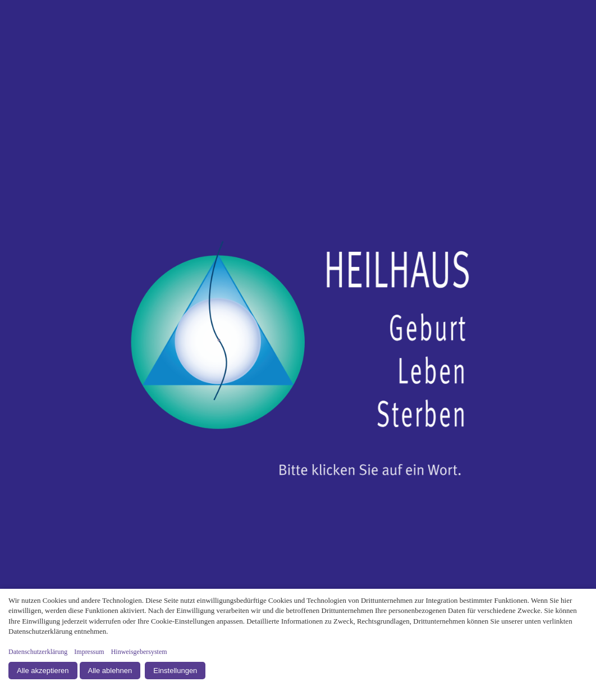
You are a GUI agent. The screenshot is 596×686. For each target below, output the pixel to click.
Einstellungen (175, 670)
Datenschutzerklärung (37, 652)
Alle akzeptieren (43, 670)
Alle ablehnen (110, 670)
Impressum (89, 652)
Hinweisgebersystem (139, 652)
